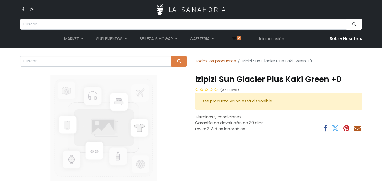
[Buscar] (354, 24)
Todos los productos (215, 61)
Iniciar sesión (271, 38)
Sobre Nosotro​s (345, 38)
